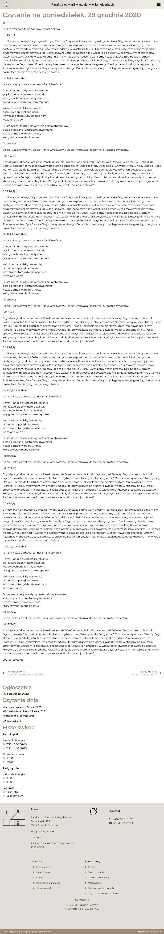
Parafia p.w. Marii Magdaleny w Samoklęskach (82, 4)
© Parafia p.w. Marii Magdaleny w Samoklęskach (26, 931)
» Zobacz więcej (12, 720)
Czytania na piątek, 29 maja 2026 (22, 706)
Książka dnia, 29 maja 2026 (19, 715)
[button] (158, 4)
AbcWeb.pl (155, 931)
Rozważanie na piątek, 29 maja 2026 (24, 711)
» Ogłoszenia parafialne (16, 693)
